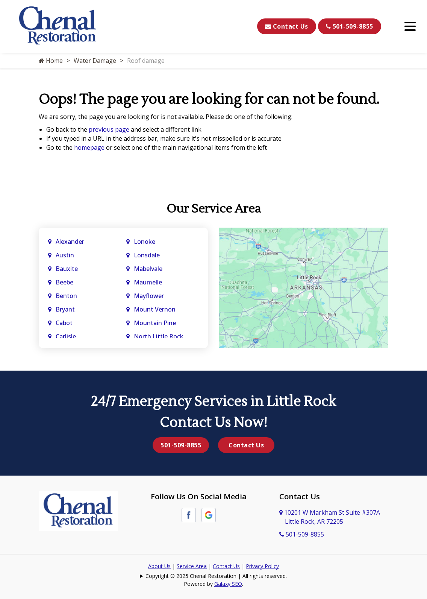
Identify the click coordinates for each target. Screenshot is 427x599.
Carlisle (66, 336)
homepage (89, 147)
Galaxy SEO (228, 583)
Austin (66, 255)
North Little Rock (158, 336)
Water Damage (95, 60)
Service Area (192, 566)
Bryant (65, 309)
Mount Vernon (155, 309)
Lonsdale (147, 255)
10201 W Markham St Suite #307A (329, 517)
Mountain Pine (155, 323)
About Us (159, 566)
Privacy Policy (262, 566)
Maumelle (148, 282)
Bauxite (67, 269)
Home (51, 60)
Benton (66, 296)
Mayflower (149, 296)
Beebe (64, 282)
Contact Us (286, 26)
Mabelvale (148, 269)
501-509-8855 (349, 26)
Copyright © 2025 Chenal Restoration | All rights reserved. (216, 575)
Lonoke (144, 241)
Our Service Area (214, 208)
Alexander (70, 241)
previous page (109, 129)
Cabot (65, 323)
